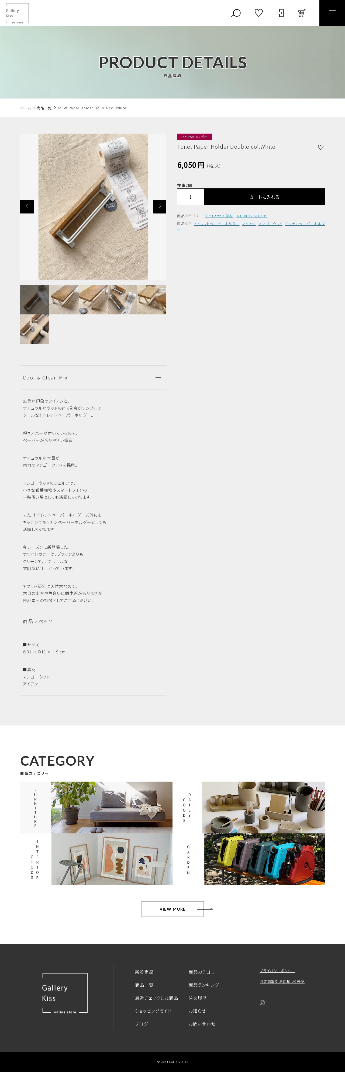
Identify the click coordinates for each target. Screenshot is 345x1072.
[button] (27, 206)
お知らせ (197, 1010)
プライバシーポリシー (277, 970)
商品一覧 (144, 985)
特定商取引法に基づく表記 (282, 981)
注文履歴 (198, 998)
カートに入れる (264, 197)
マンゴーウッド (270, 223)
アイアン (249, 223)
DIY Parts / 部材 (219, 215)
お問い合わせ (202, 1023)
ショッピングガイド (153, 1010)
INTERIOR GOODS (251, 215)
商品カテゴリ (202, 972)
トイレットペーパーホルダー (217, 223)
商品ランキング (204, 985)
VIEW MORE (173, 909)
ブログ (141, 1023)
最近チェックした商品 (156, 998)
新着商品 (144, 972)
